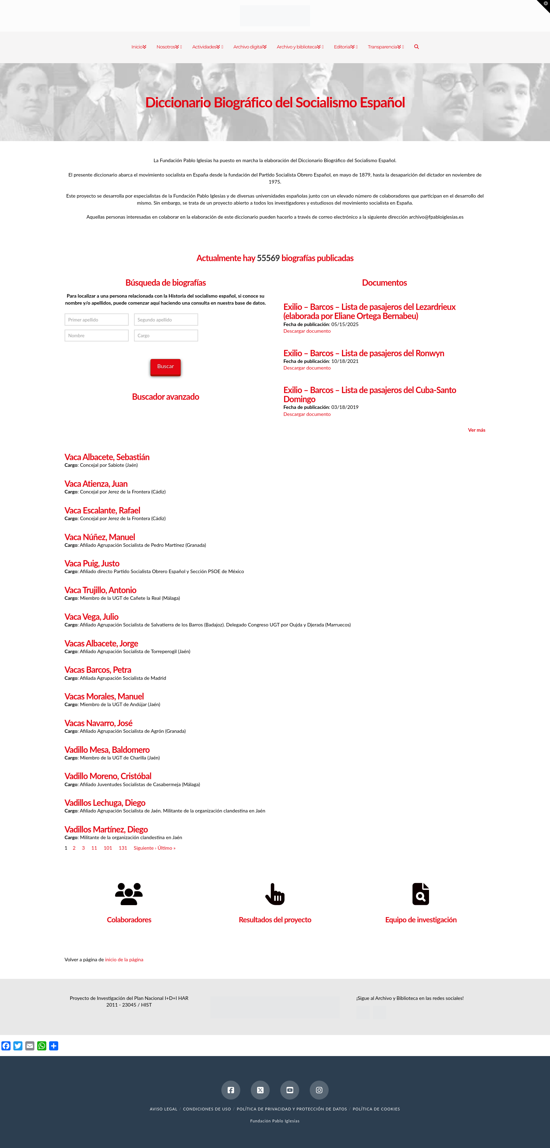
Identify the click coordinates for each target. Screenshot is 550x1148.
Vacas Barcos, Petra (98, 670)
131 (123, 848)
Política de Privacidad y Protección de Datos (292, 1109)
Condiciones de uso (207, 1109)
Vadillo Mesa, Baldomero (107, 750)
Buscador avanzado (165, 396)
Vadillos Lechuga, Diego (105, 803)
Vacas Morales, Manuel (104, 696)
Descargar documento (307, 331)
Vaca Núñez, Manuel (100, 537)
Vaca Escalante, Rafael (102, 510)
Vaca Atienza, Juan (96, 484)
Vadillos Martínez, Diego (106, 829)
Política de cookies (376, 1109)
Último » (166, 848)
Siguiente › (145, 848)
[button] (543, 6)
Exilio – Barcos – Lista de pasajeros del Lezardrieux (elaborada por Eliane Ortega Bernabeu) (369, 311)
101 (107, 848)
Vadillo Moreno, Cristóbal (108, 776)
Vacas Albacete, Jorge (101, 643)
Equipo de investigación (421, 919)
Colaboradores (129, 919)
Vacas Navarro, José (98, 723)
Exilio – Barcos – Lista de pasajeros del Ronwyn (363, 353)
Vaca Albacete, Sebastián (107, 457)
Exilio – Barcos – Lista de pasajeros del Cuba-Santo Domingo (369, 394)
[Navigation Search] (416, 47)
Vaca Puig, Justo (92, 563)
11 (94, 848)
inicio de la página (124, 959)
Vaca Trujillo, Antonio (100, 590)
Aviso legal (163, 1109)
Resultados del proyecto (275, 919)
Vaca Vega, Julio (92, 617)
